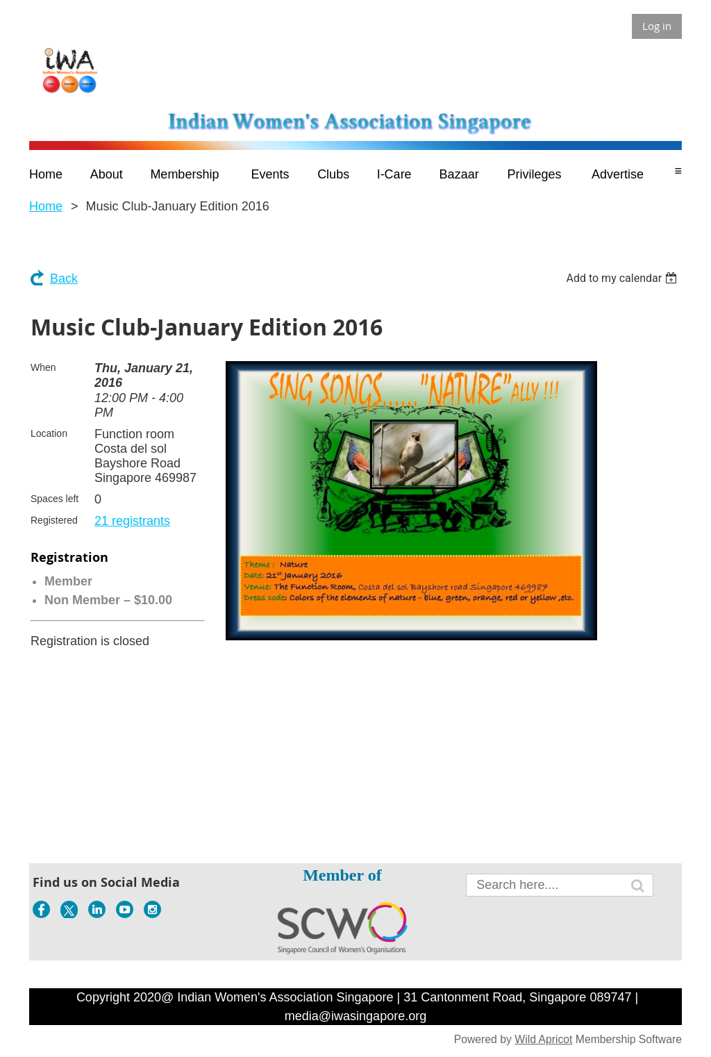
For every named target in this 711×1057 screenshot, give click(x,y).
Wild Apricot (543, 1039)
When (43, 367)
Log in (656, 26)
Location (49, 433)
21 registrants (132, 521)
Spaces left (54, 498)
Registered (54, 520)
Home (45, 206)
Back (64, 278)
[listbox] (623, 278)
